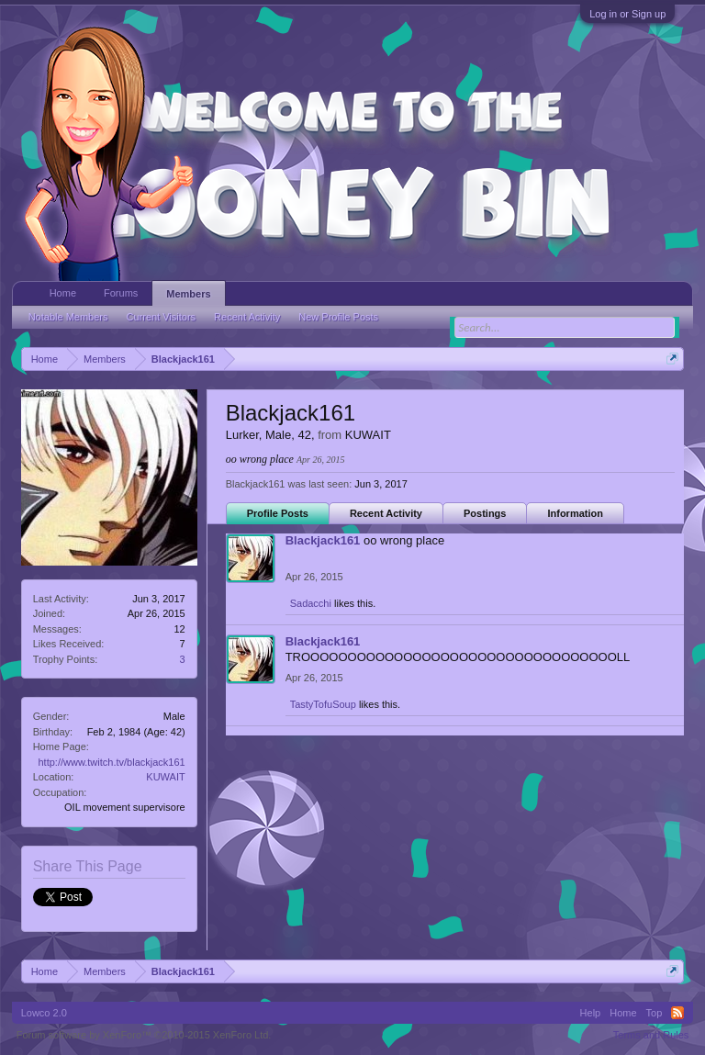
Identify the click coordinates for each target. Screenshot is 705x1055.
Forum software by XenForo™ (144, 1034)
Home (63, 292)
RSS (677, 1012)
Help (590, 1012)
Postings (485, 513)
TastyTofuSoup (323, 704)
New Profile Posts (338, 316)
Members (188, 293)
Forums (121, 292)
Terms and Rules (651, 1034)
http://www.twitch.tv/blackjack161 (111, 762)
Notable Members (68, 316)
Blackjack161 (323, 540)
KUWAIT (165, 776)
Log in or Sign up (627, 13)
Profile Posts (277, 513)
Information (575, 513)
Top (654, 1012)
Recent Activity (386, 513)
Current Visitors (161, 316)
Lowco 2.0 (44, 1012)
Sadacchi (310, 603)
